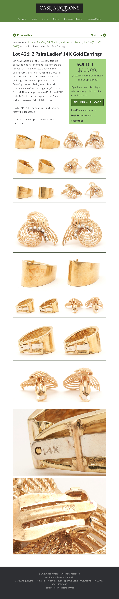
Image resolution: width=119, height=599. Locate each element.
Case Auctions (59, 8)
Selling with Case (87, 102)
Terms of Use (67, 587)
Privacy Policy (52, 587)
